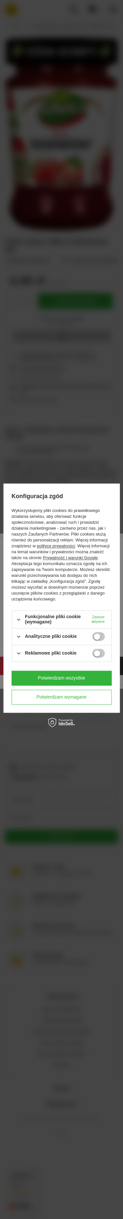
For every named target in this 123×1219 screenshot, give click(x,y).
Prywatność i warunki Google (70, 558)
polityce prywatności (56, 546)
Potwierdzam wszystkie (61, 678)
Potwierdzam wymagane (61, 697)
